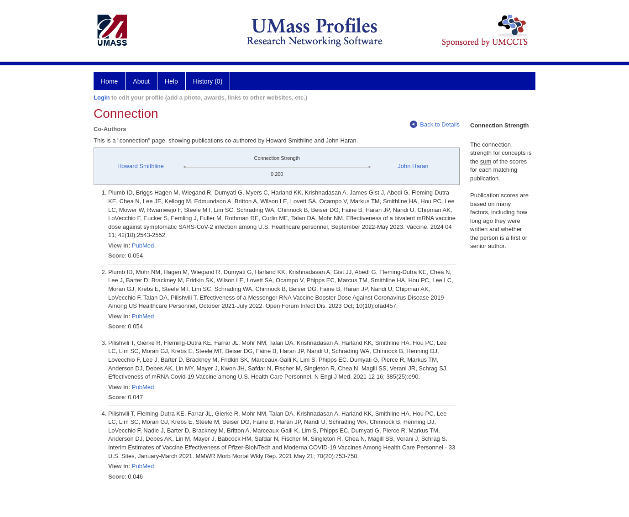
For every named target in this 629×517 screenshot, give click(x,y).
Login (102, 97)
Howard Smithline (140, 166)
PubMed (143, 245)
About (141, 81)
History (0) (208, 81)
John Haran (413, 166)
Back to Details (435, 124)
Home (109, 81)
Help (171, 81)
